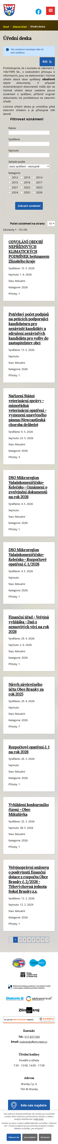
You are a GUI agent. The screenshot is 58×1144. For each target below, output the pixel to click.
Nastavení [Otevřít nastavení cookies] (45, 1137)
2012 (15, 177)
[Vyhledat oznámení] (29, 206)
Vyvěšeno (14, 139)
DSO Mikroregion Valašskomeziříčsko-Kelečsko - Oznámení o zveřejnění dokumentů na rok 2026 (28, 487)
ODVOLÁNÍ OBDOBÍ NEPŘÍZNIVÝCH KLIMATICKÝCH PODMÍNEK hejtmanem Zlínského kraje (29, 251)
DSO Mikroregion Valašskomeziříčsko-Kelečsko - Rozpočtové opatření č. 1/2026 (27, 557)
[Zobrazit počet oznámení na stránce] (51, 223)
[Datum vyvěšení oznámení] (29, 144)
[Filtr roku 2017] (34, 182)
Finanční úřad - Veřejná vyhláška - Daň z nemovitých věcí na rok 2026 (29, 624)
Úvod (6, 26)
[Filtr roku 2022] (22, 188)
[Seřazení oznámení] (29, 166)
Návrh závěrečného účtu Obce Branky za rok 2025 (26, 689)
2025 (27, 192)
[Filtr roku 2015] (10, 182)
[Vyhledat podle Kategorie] (34, 192)
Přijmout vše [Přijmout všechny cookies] (14, 1137)
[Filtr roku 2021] (10, 188)
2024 (15, 192)
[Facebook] (38, 10)
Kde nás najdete (34, 1105)
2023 (39, 187)
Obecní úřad (19, 26)
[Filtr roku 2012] (10, 177)
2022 (27, 187)
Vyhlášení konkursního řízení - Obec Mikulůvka (29, 809)
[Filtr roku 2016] (22, 182)
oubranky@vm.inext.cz (33, 1041)
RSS (47, 61)
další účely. (39, 1119)
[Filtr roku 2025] (22, 192)
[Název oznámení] (29, 133)
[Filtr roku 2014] (34, 177)
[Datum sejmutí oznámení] (29, 155)
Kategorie (14, 173)
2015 (15, 182)
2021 (15, 187)
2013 (27, 177)
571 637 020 (32, 1037)
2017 (39, 182)
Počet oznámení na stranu (27, 223)
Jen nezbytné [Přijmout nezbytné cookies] (30, 1137)
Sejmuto (14, 150)
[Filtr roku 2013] (22, 177)
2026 (39, 192)
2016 (27, 182)
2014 (39, 177)
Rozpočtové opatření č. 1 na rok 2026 (29, 749)
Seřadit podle (17, 161)
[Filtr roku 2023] (34, 188)
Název (12, 128)
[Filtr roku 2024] (10, 192)
